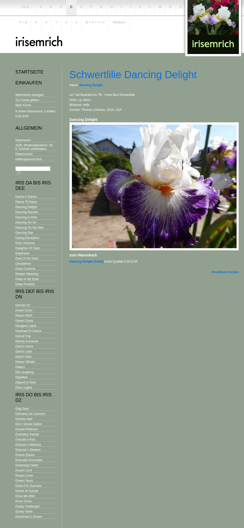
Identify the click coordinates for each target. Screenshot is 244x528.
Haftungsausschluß (28, 159)
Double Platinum (26, 429)
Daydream (22, 253)
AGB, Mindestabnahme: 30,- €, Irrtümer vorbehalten (34, 147)
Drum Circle (23, 501)
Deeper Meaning (26, 274)
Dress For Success (28, 486)
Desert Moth (23, 315)
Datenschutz (24, 154)
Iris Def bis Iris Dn (34, 294)
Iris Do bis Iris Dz (33, 397)
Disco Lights (23, 387)
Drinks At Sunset (26, 491)
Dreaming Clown (26, 465)
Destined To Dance (28, 331)
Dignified (21, 377)
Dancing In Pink (26, 217)
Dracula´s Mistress (28, 444)
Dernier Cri (22, 305)
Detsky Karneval (26, 341)
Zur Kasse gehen (27, 100)
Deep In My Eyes (27, 279)
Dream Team (24, 480)
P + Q (23, 22)
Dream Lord (23, 470)
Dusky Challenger (27, 506)
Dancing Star (24, 233)
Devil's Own (23, 357)
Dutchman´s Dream (28, 516)
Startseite (29, 72)
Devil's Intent (24, 346)
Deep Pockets (25, 284)
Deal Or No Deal (26, 258)
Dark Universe (25, 243)
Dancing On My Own (29, 227)
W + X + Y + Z (95, 22)
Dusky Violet (23, 511)
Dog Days (22, 408)
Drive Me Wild (25, 496)
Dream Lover (24, 475)
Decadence (23, 263)
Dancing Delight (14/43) (86, 261)
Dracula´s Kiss (25, 439)
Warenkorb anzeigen (29, 95)
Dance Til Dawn (26, 202)
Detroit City (23, 336)
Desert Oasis (24, 321)
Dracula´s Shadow (28, 450)
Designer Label (25, 326)
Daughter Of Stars (27, 248)
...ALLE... (25, 7)
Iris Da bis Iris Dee (33, 185)
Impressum (23, 140)
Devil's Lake (23, 351)
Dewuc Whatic (25, 362)
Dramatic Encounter (29, 460)
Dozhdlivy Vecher (27, 434)
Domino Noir (24, 419)
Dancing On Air (25, 222)
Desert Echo (23, 310)
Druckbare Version (225, 272)
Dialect (20, 367)
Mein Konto (23, 105)
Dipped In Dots (25, 382)
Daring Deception (27, 238)
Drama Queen (25, 455)
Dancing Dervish (26, 212)
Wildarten (119, 22)
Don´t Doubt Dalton (28, 424)
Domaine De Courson (30, 414)
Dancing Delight (26, 207)
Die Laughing (24, 372)
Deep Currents (25, 269)
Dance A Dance (26, 197)
